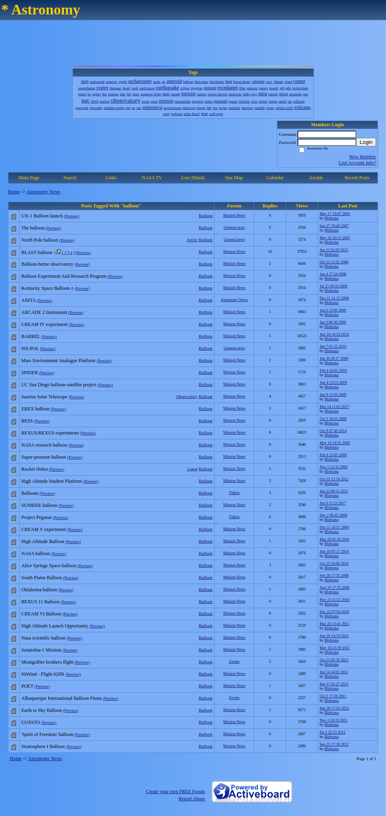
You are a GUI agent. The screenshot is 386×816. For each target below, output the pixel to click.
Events (234, 661)
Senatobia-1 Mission (41, 650)
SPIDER (29, 372)
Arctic (192, 239)
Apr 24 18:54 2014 (334, 334)
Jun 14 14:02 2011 (334, 672)
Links (110, 177)
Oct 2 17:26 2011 (333, 696)
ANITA (28, 300)
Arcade (316, 177)
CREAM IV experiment (44, 324)
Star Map (234, 177)
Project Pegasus (36, 517)
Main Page (29, 177)
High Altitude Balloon (42, 541)
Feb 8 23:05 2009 (333, 455)
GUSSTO (30, 722)
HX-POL (30, 348)
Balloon (206, 215)
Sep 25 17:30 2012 (334, 744)
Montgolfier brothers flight (47, 662)
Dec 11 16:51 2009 (334, 527)
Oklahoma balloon (39, 590)
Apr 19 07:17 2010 (334, 551)
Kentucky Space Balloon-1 (47, 288)
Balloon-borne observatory (47, 264)
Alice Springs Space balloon (48, 565)
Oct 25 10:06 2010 (334, 563)
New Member (362, 157)
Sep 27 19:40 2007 (334, 225)
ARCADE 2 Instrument (44, 312)
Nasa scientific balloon (43, 638)
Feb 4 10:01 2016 (333, 370)
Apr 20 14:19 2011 (334, 636)
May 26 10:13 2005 (335, 238)
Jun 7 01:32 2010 (333, 346)
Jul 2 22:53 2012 (332, 732)
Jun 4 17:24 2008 (333, 274)
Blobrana (331, 218)
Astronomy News (43, 192)
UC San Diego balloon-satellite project (59, 384)
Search (69, 177)
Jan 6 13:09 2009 (333, 310)
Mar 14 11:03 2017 (334, 406)
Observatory (187, 396)
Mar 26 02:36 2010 (334, 539)
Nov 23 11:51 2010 (334, 599)
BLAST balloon (36, 252)
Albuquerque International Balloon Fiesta (61, 698)
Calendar (275, 177)
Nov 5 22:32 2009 (334, 467)
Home (14, 192)
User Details (193, 177)
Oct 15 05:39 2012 (334, 660)
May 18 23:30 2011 (335, 648)
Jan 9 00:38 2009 (333, 322)
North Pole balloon (39, 240)
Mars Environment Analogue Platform (58, 360)
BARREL (30, 336)
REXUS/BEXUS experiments (50, 433)
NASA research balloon (44, 445)
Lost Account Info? (357, 163)
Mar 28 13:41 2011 (334, 623)
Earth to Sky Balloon (41, 710)
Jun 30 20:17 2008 (334, 358)
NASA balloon (35, 553)
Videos (234, 492)
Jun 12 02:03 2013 (334, 250)
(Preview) (71, 216)
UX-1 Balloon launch (42, 216)
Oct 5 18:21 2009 (333, 418)
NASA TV (152, 177)
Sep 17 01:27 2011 (334, 684)
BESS (27, 421)
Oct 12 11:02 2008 (334, 262)
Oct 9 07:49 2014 (333, 431)
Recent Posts (357, 177)
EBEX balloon (35, 409)
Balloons (30, 493)
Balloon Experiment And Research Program (63, 276)
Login (366, 142)
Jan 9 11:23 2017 (333, 503)
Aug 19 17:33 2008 (334, 587)
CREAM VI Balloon (41, 614)
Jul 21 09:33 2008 (333, 286)
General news (234, 227)
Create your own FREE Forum (175, 791)
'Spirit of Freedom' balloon (47, 734)
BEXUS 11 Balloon (40, 602)
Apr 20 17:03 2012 (334, 708)
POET (27, 686)
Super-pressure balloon (43, 457)
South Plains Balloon (41, 577)
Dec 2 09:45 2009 (333, 515)
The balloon (33, 228)
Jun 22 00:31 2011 (334, 491)
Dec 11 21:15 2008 (334, 298)
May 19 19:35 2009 (335, 443)
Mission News (234, 215)
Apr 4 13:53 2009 (333, 382)
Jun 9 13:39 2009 (333, 394)
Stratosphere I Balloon (43, 746)
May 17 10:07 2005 (335, 213)
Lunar (192, 468)
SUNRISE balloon (39, 505)
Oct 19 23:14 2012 (334, 479)
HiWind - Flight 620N (42, 674)
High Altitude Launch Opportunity (54, 626)
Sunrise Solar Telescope (44, 397)
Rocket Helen (34, 469)
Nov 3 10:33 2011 (333, 720)
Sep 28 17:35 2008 (334, 575)
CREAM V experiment (43, 529)
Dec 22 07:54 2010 (334, 611)
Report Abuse (192, 799)
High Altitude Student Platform (51, 481)
